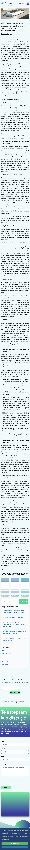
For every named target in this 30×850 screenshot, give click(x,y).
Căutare (24, 601)
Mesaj (3, 764)
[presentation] (12, 697)
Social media (5, 662)
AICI (9, 565)
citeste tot (5, 595)
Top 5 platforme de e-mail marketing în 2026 (14, 617)
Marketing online (6, 653)
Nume (3, 741)
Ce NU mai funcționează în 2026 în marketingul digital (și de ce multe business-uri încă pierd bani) (15, 624)
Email (3, 749)
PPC (3, 656)
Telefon (4, 756)
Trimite (5, 787)
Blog (11, 34)
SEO (3, 659)
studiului (8, 186)
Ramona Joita (5, 34)
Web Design (5, 664)
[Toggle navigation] (27, 4)
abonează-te (15, 692)
